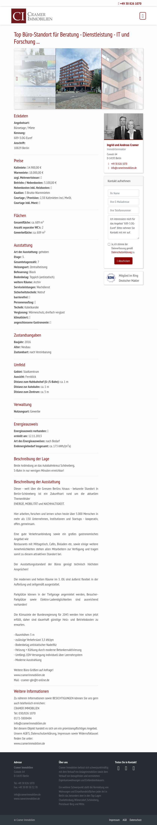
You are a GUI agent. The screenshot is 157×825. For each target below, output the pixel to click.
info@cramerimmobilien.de (122, 168)
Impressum (114, 820)
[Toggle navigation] (143, 16)
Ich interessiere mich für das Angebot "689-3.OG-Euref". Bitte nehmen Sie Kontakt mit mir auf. (123, 227)
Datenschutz (136, 820)
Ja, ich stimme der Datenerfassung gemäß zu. (123, 248)
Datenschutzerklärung (122, 252)
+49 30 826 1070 (117, 163)
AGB (125, 820)
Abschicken (123, 261)
